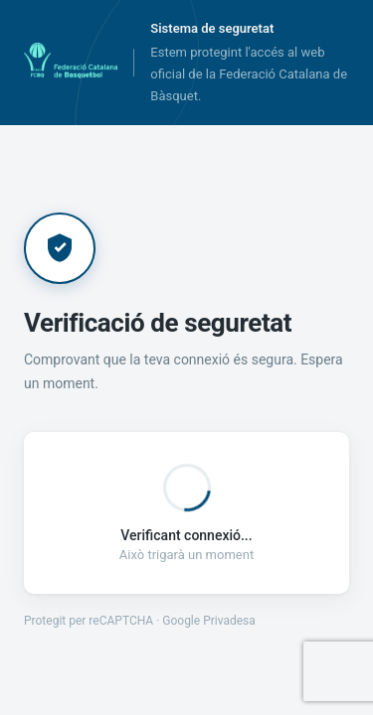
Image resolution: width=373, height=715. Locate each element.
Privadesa (229, 621)
